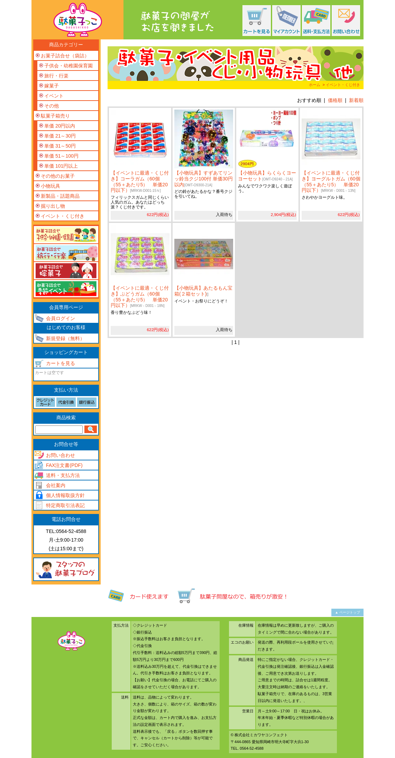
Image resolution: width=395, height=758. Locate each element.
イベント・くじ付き (343, 85)
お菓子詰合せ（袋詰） (65, 55)
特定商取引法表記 (65, 505)
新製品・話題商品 (60, 196)
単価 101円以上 (61, 166)
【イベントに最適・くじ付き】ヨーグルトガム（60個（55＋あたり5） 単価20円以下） (331, 181)
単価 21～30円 (60, 136)
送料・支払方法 (63, 475)
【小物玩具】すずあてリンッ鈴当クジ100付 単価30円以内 (203, 178)
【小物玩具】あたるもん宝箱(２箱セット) (203, 291)
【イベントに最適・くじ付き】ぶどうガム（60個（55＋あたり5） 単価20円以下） (140, 296)
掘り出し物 (53, 206)
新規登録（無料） (65, 338)
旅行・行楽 (56, 75)
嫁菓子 (51, 85)
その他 (51, 106)
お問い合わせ (60, 455)
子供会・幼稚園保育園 (68, 65)
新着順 (356, 100)
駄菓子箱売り (55, 116)
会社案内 (55, 485)
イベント (54, 96)
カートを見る (60, 363)
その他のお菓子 (58, 176)
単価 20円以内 (59, 126)
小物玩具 (50, 186)
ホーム (314, 85)
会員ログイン (60, 318)
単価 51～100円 (61, 156)
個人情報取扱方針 (65, 495)
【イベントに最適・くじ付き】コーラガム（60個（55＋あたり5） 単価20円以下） (140, 181)
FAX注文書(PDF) (64, 465)
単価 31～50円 (60, 146)
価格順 (335, 100)
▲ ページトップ (347, 612)
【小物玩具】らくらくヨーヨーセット (267, 175)
